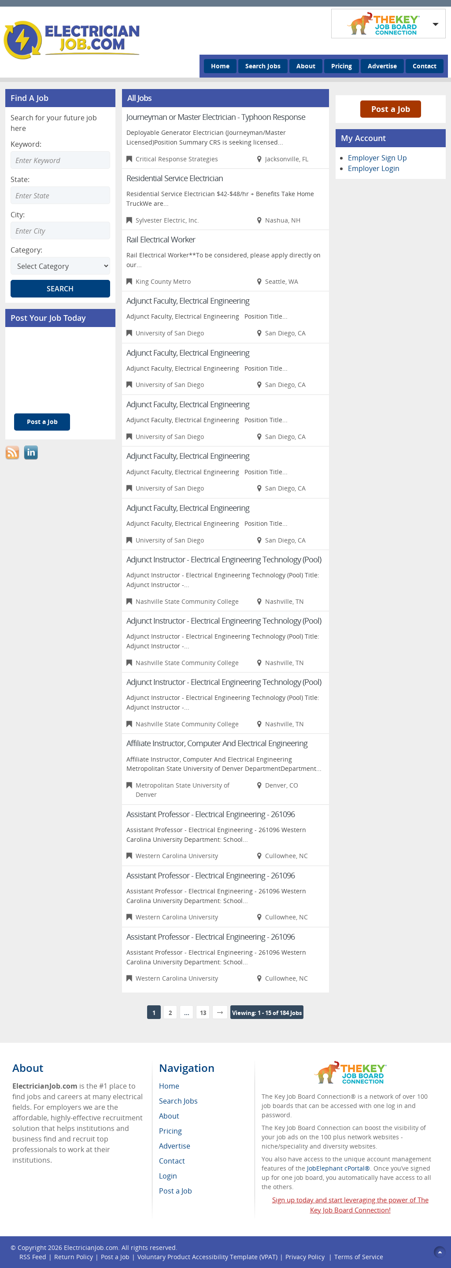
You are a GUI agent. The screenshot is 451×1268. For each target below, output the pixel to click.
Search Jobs (263, 66)
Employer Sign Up (377, 158)
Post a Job (42, 421)
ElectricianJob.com (91, 1247)
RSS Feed (32, 1257)
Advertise (382, 66)
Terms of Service (358, 1257)
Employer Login (373, 168)
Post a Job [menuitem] (175, 1191)
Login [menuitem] (168, 1176)
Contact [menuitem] (172, 1161)
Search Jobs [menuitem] (178, 1101)
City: (18, 214)
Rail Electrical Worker (160, 239)
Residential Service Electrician (174, 178)
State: (20, 179)
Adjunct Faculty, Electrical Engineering (187, 300)
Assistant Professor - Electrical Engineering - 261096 (210, 814)
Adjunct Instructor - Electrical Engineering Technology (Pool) (223, 559)
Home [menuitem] (169, 1086)
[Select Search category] (60, 266)
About (305, 66)
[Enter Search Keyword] (60, 160)
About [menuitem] (169, 1116)
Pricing (341, 66)
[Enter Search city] (60, 230)
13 (203, 1013)
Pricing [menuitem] (170, 1131)
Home (220, 66)
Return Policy (73, 1257)
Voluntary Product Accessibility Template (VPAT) (207, 1257)
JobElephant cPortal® (338, 1168)
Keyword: (26, 144)
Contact (424, 66)
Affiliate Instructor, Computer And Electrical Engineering (216, 743)
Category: (26, 250)
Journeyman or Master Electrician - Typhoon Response (215, 117)
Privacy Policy (305, 1257)
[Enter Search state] (60, 195)
